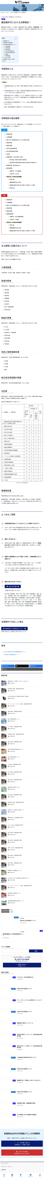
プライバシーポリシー (7, 1166)
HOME (12, 1175)
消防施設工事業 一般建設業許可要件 (16, 688)
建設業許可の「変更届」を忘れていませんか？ (18, 681)
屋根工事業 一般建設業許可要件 (15, 779)
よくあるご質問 (6, 57)
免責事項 (3, 1170)
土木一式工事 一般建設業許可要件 (15, 825)
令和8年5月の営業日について (24, 1011)
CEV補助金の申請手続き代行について (26, 1057)
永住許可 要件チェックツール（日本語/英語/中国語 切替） (29, 1035)
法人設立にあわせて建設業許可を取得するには (18, 878)
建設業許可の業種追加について (15, 870)
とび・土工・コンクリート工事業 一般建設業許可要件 (20, 885)
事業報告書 (8, 55)
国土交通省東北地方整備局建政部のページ (15, 652)
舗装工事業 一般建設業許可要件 (15, 742)
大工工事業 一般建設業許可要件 (15, 726)
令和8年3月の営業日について (24, 1092)
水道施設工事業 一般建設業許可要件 (16, 734)
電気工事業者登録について (14, 757)
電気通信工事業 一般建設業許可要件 (16, 802)
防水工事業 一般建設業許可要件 (15, 772)
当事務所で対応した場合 (9, 59)
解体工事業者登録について (14, 719)
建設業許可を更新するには (14, 787)
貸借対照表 (8, 47)
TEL (40, 1175)
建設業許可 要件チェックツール (25, 1023)
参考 (4, 61)
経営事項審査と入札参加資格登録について (13, 934)
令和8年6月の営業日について (24, 988)
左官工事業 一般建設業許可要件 (15, 795)
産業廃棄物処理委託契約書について (16, 901)
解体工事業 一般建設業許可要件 (15, 832)
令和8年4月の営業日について (24, 1069)
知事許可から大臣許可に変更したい (16, 810)
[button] (13, 586)
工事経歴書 (8, 46)
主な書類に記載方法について (10, 44)
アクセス (20, 1175)
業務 (3, 19)
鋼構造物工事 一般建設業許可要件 (15, 817)
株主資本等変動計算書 (10, 52)
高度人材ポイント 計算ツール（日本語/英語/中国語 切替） (29, 1046)
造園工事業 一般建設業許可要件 (15, 711)
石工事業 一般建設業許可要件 (14, 764)
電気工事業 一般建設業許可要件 (15, 855)
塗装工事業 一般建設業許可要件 (15, 840)
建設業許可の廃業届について (14, 893)
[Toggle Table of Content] (15, 38)
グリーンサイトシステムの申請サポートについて (29, 1000)
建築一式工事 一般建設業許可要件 (15, 847)
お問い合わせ (30, 1175)
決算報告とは (6, 41)
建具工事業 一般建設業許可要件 (15, 863)
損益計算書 (8, 49)
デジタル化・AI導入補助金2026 (25, 977)
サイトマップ (4, 1163)
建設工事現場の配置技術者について (16, 749)
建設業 (11, 912)
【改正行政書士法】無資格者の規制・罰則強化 (18, 696)
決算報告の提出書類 (8, 42)
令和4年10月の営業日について (28, 920)
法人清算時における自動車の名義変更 (26, 1114)
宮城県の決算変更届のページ (11, 654)
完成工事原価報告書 (10, 51)
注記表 (7, 54)
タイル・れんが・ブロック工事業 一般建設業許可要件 (20, 704)
